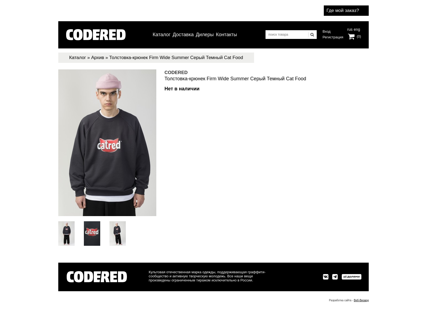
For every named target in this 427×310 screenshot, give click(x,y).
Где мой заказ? (343, 10)
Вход (327, 31)
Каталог (161, 34)
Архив (97, 57)
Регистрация (333, 37)
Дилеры (205, 34)
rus (349, 28)
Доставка (183, 34)
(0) (359, 36)
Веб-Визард (361, 300)
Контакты (226, 34)
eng (356, 28)
